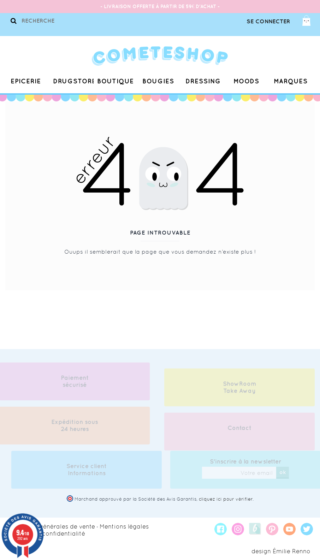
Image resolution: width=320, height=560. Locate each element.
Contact (239, 430)
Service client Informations (89, 469)
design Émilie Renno (280, 551)
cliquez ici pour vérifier (226, 499)
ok (284, 472)
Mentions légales (124, 526)
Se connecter (268, 21)
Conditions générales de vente (50, 526)
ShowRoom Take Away (239, 389)
